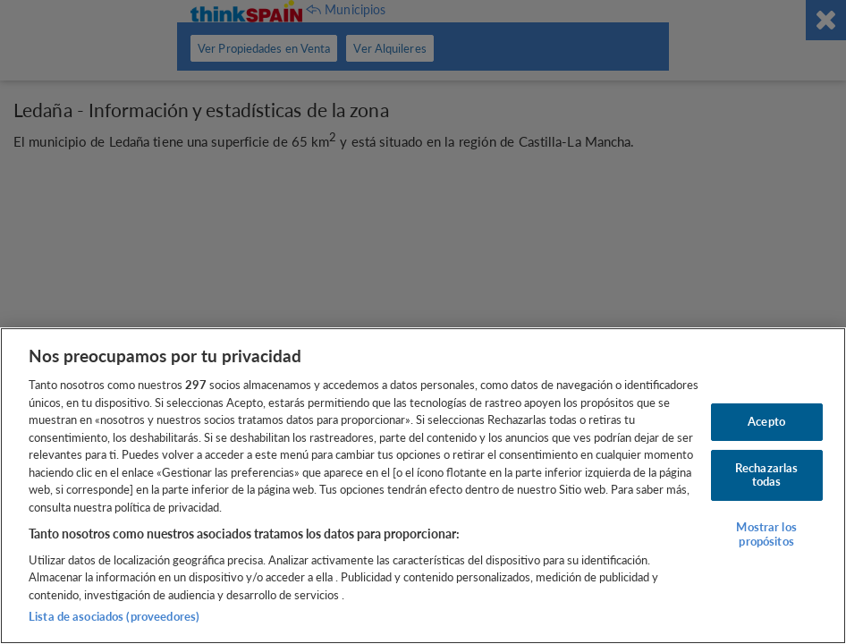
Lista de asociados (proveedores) (114, 616)
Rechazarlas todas (766, 475)
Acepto (766, 421)
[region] (423, 485)
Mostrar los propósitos (766, 534)
